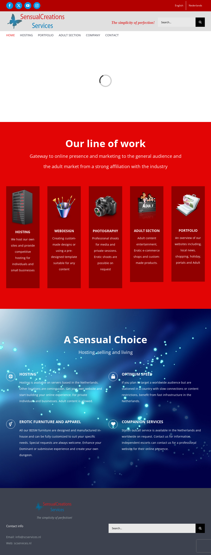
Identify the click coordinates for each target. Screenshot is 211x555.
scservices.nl (23, 543)
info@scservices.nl (28, 537)
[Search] (200, 22)
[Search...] (177, 22)
